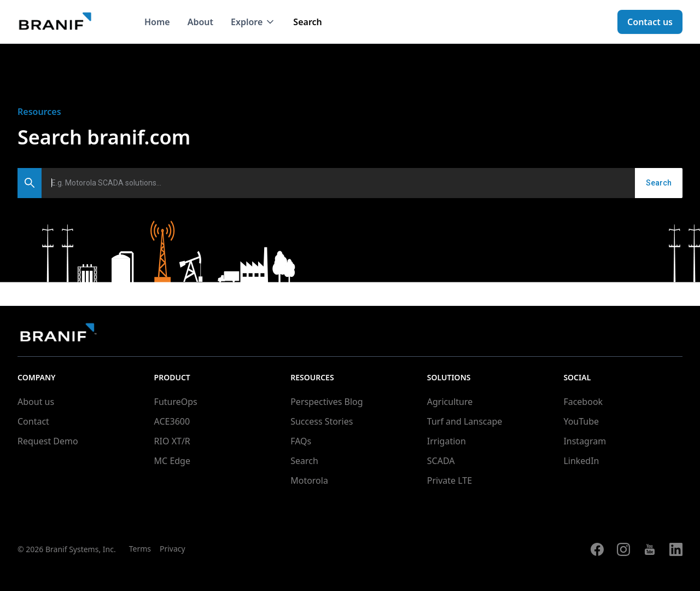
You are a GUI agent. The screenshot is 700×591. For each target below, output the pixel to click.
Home (157, 22)
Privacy (172, 548)
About (200, 22)
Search (307, 22)
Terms (140, 548)
